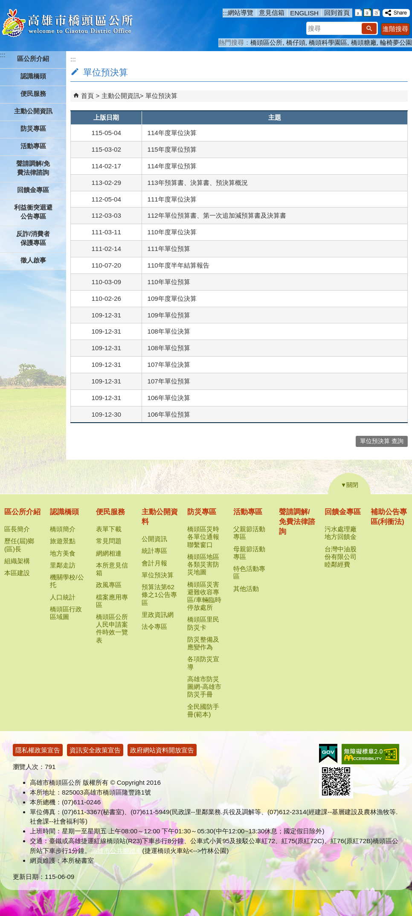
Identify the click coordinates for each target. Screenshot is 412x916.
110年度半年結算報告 (178, 265)
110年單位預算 (168, 281)
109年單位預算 (168, 315)
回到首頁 (337, 12)
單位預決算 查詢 (381, 441)
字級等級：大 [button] (376, 12)
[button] (369, 28)
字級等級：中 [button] (367, 13)
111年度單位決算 (171, 199)
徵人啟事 (33, 260)
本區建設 (17, 572)
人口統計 (62, 597)
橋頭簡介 (62, 529)
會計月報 (154, 563)
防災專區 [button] (33, 128)
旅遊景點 (62, 540)
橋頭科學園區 (328, 42)
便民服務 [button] (33, 93)
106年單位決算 (168, 397)
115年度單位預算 (171, 149)
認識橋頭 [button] (33, 76)
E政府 (328, 753)
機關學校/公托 (67, 580)
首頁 (87, 95)
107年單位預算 (168, 381)
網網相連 (109, 553)
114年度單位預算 (171, 166)
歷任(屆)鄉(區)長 (19, 544)
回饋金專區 (343, 512)
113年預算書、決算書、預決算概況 (197, 182)
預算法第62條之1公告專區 (159, 594)
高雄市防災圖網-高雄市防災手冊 (204, 686)
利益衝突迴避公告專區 (33, 212)
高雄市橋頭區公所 (67, 23)
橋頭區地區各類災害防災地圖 (203, 564)
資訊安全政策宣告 (95, 750)
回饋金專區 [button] (33, 189)
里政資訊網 (158, 614)
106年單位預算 (168, 414)
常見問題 (109, 540)
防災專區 (201, 512)
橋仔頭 (295, 42)
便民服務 (110, 512)
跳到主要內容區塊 (4, 4)
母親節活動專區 (249, 552)
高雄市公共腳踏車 (116, 850)
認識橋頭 (64, 512)
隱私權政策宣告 (37, 750)
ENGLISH (304, 13)
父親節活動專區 (249, 532)
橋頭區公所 (266, 42)
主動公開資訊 (121, 95)
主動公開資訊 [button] (33, 111)
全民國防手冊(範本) (203, 710)
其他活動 (246, 588)
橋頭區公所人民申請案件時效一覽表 (112, 628)
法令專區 (154, 626)
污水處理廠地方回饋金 (341, 532)
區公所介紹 (22, 512)
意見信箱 (271, 12)
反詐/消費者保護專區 (33, 238)
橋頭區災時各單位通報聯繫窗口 (203, 536)
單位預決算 (161, 95)
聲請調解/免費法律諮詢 (33, 168)
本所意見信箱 (112, 569)
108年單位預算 (168, 347)
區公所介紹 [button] (33, 58)
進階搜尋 (395, 28)
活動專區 (247, 512)
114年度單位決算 (171, 132)
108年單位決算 (168, 331)
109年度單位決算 (171, 298)
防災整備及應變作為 (203, 643)
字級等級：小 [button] (358, 12)
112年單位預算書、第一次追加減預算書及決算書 (216, 215)
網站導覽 (240, 12)
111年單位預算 (168, 248)
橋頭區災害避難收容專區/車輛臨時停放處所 (204, 596)
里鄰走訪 (62, 565)
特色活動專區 (249, 572)
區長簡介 (17, 529)
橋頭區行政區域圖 (66, 612)
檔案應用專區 (112, 600)
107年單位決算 (168, 364)
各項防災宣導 (203, 662)
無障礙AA (370, 754)
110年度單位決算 (171, 232)
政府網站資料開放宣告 (162, 750)
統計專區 (154, 550)
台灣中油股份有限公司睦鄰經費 (341, 556)
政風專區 (109, 584)
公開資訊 (154, 538)
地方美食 (62, 553)
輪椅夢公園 (396, 42)
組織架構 (17, 561)
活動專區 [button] (33, 146)
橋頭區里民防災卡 (203, 623)
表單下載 (109, 529)
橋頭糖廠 (364, 42)
